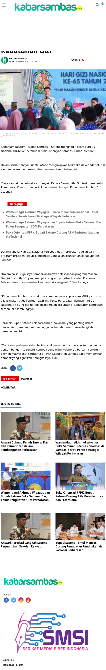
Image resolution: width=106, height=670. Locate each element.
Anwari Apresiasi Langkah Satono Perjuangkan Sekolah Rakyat (24, 544)
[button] (102, 2)
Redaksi (8, 664)
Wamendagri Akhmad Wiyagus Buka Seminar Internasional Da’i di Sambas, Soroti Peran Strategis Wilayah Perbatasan (80, 447)
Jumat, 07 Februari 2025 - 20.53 (22, 61)
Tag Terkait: (9, 378)
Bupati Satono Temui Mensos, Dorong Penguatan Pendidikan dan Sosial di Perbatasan (80, 546)
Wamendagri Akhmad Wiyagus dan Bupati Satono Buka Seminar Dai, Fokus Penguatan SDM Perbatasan (25, 496)
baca (76, 59)
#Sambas (26, 378)
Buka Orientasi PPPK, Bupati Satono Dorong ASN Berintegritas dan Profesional (79, 496)
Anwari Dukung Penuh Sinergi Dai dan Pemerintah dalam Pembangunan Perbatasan (24, 446)
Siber (19, 664)
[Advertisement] (53, 25)
